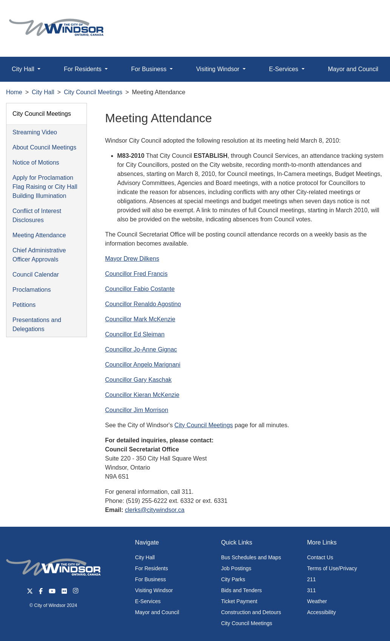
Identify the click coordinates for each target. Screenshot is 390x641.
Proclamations (31, 289)
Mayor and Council (157, 612)
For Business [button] (149, 69)
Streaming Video (34, 132)
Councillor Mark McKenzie (140, 319)
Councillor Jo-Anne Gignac (141, 349)
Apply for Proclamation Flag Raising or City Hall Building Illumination (44, 186)
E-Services (148, 601)
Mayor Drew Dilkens (132, 258)
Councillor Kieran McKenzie (142, 395)
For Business (150, 579)
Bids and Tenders (241, 590)
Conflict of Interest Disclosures (36, 215)
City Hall (43, 92)
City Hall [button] (24, 69)
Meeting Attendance (39, 235)
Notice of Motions (35, 162)
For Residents (151, 568)
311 (311, 590)
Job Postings (236, 568)
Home (14, 92)
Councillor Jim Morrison (136, 410)
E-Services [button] (284, 69)
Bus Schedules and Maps (251, 557)
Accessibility (321, 612)
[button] (367, 14)
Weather (317, 601)
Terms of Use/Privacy (332, 568)
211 (311, 579)
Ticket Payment (239, 601)
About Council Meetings (44, 147)
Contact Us (320, 557)
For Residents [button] (83, 69)
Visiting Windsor (154, 590)
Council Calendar (35, 274)
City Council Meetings (93, 92)
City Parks (233, 579)
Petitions (24, 305)
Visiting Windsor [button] (218, 69)
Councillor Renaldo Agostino (143, 304)
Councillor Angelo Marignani (142, 364)
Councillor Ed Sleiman (134, 334)
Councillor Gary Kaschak (138, 380)
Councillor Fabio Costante (140, 289)
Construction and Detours (251, 612)
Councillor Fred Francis (136, 274)
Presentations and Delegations (36, 324)
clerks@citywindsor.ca (154, 510)
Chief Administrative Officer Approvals (39, 255)
